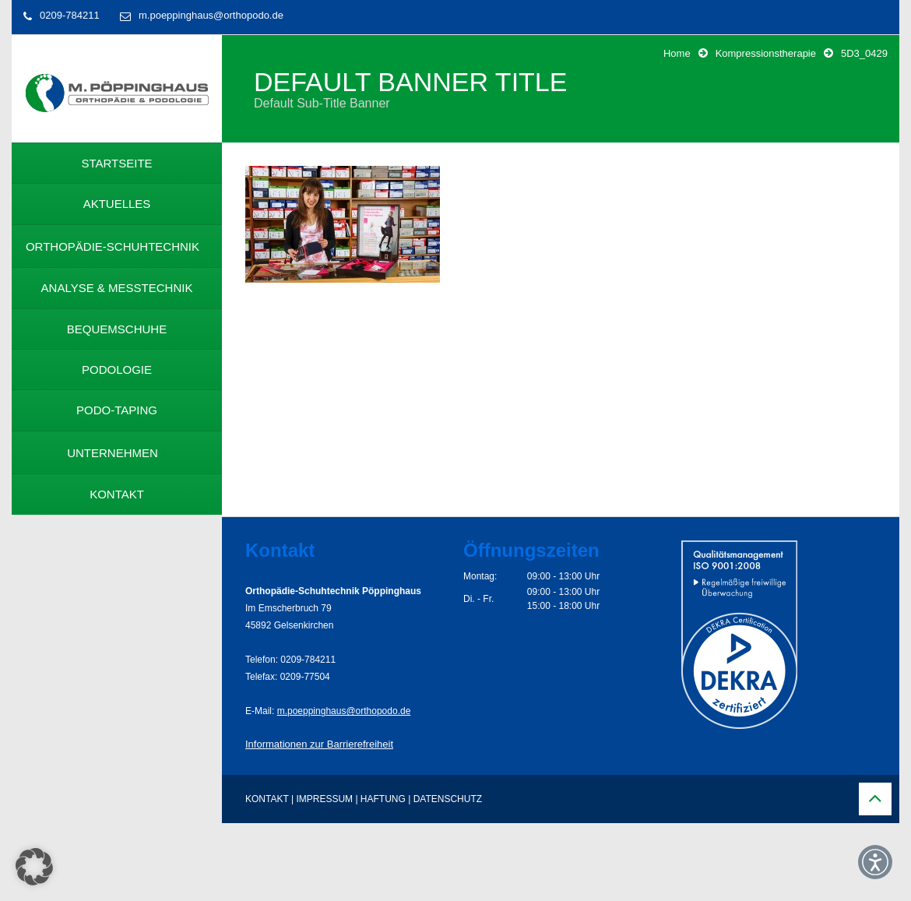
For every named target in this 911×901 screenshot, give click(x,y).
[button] (34, 866)
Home (677, 53)
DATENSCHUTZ (447, 799)
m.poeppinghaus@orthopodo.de (211, 15)
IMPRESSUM (324, 799)
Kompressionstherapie (766, 53)
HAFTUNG (383, 799)
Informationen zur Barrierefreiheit (319, 744)
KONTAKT (267, 799)
